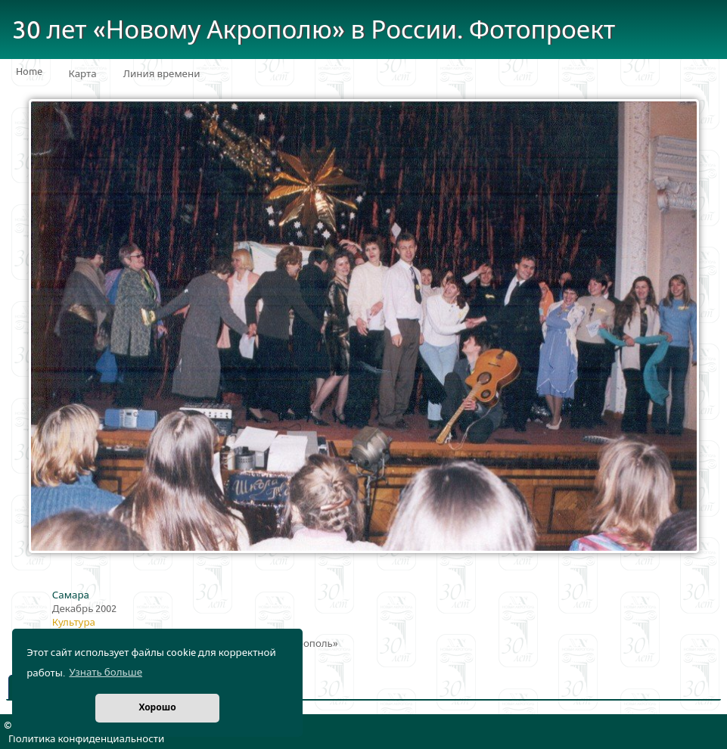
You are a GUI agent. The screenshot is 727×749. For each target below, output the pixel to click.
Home (29, 72)
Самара (70, 595)
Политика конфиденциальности (86, 739)
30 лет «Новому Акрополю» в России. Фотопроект (314, 30)
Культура (73, 622)
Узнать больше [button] (105, 672)
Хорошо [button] (157, 708)
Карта (83, 74)
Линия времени (161, 74)
